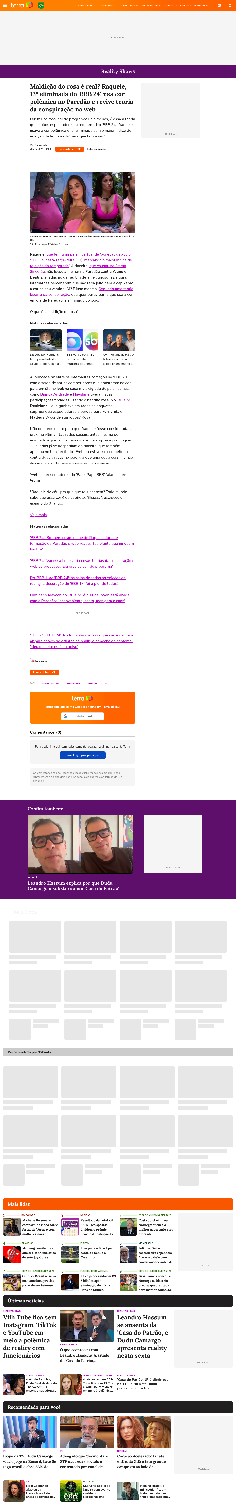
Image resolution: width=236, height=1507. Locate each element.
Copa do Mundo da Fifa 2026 (155, 1215)
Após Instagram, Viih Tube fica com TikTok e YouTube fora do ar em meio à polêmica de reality (98, 1385)
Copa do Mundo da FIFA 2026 (41, 5)
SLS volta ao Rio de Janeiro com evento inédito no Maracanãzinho (96, 1491)
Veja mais (38, 514)
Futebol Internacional (94, 1271)
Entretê (92, 683)
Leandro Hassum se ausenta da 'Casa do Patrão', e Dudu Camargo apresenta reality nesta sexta (142, 1336)
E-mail (219, 5)
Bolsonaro (28, 1215)
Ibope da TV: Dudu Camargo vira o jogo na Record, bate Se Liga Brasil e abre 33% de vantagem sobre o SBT (29, 1462)
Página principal (22, 5)
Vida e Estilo (146, 1243)
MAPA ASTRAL (86, 5)
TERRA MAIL (107, 5)
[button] (82, 716)
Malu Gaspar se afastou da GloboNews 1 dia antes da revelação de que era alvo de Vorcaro (39, 1491)
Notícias (85, 1215)
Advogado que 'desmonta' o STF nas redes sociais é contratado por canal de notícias (84, 1462)
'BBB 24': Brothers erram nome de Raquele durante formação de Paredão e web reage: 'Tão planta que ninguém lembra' (82, 543)
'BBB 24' (124, 400)
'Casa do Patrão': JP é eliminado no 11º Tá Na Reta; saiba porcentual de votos (142, 1384)
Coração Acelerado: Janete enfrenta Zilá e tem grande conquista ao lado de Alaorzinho (141, 1462)
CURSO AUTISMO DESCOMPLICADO (140, 5)
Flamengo (28, 1243)
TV (106, 683)
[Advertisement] (203, 1384)
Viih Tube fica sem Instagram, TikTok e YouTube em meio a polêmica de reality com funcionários (30, 1336)
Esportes (88, 1481)
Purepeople (73, 683)
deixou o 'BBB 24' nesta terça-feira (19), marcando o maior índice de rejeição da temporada (81, 260)
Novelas (122, 1451)
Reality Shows (50, 683)
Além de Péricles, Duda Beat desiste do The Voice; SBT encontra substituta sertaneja (41, 1385)
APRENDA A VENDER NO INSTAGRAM (187, 5)
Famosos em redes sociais (98, 1375)
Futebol (85, 1243)
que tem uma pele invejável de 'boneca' (80, 254)
